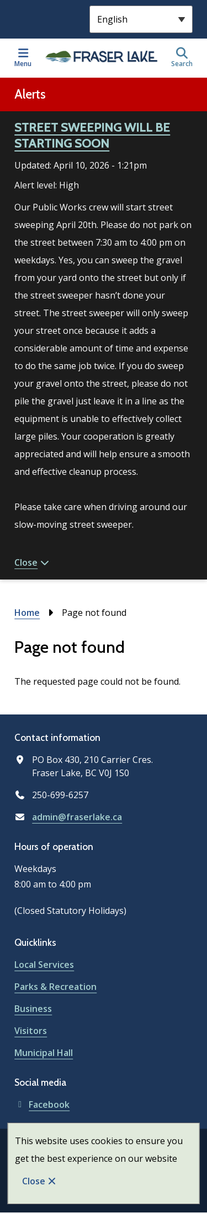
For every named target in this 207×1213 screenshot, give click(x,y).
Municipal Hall (43, 1053)
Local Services (44, 965)
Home (27, 612)
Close (33, 1181)
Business (33, 1009)
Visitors (30, 1031)
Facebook (42, 1104)
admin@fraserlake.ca (77, 817)
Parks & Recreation (55, 987)
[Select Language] (141, 19)
